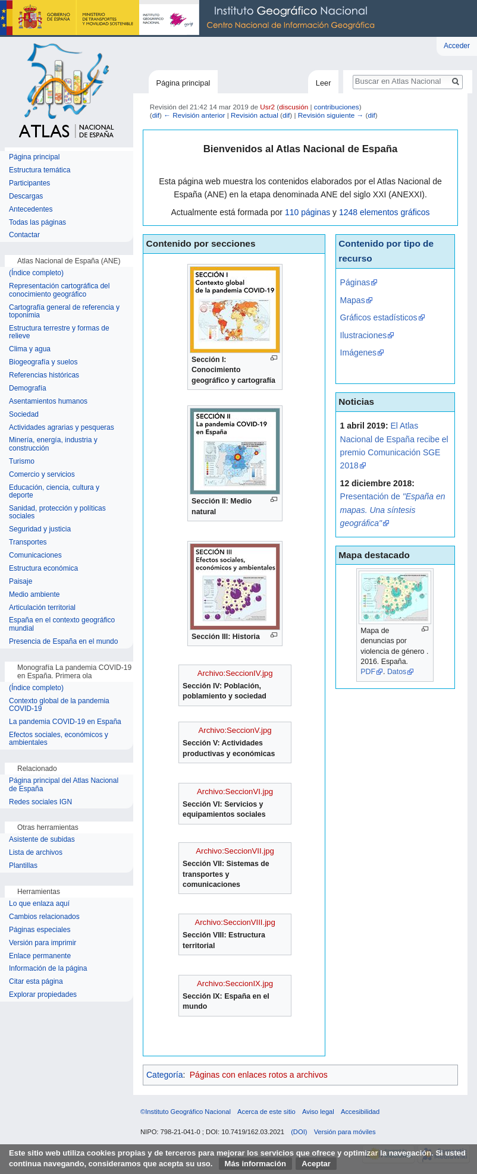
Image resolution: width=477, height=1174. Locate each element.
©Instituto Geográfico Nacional (185, 1111)
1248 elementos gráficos (384, 212)
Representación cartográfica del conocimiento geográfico (59, 290)
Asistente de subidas (42, 839)
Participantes (29, 183)
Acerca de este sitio (266, 1111)
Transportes (28, 542)
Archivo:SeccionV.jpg (235, 730)
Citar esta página (36, 982)
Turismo (21, 461)
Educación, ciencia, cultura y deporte (54, 492)
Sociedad (24, 414)
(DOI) (299, 1131)
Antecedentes (30, 209)
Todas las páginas (37, 222)
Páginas (355, 282)
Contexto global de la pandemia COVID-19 (59, 705)
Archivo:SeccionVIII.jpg (234, 922)
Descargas (26, 196)
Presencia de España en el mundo (63, 642)
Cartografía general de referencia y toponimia (64, 312)
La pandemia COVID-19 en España (65, 722)
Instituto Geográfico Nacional (190, 18)
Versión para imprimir (42, 943)
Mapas (352, 300)
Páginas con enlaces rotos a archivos (259, 1074)
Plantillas (23, 866)
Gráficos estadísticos (379, 317)
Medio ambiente (34, 595)
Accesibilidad (360, 1111)
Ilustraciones (363, 335)
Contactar (24, 235)
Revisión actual (254, 115)
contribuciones (336, 107)
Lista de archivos (35, 853)
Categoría (164, 1074)
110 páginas (307, 212)
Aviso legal (318, 1111)
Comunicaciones (35, 555)
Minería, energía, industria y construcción (53, 444)
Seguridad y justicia (40, 529)
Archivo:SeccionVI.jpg (235, 791)
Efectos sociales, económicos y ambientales (58, 739)
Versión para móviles (345, 1131)
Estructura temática (39, 170)
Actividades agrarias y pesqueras (61, 428)
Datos (396, 672)
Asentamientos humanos (48, 401)
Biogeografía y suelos (43, 362)
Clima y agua (30, 349)
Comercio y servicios (42, 475)
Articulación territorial (42, 608)
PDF (367, 672)
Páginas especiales (39, 930)
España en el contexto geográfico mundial (62, 624)
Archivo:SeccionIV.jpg (235, 673)
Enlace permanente (40, 956)
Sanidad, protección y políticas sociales (57, 513)
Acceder (457, 46)
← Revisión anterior (194, 115)
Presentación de (392, 510)
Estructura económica (43, 568)
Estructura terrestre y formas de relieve (59, 333)
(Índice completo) (36, 273)
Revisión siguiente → (330, 115)
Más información (255, 1163)
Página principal (183, 82)
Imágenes (358, 352)
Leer (323, 82)
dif (155, 115)
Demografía (27, 388)
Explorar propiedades (43, 995)
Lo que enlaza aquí (39, 904)
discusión (293, 107)
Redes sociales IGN (40, 802)
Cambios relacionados (44, 917)
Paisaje (20, 582)
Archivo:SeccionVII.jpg (235, 850)
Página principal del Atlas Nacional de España (63, 785)
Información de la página (48, 968)
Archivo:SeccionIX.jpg (235, 983)
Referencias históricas (44, 375)
